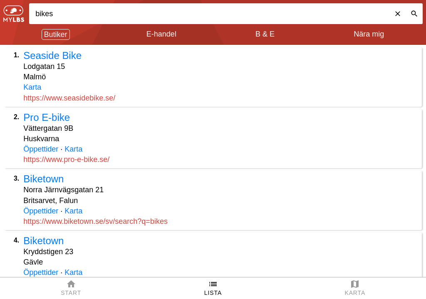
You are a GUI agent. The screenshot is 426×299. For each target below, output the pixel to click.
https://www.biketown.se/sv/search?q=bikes (95, 221)
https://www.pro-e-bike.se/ (66, 159)
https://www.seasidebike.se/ (69, 98)
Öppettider (40, 149)
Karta (32, 87)
